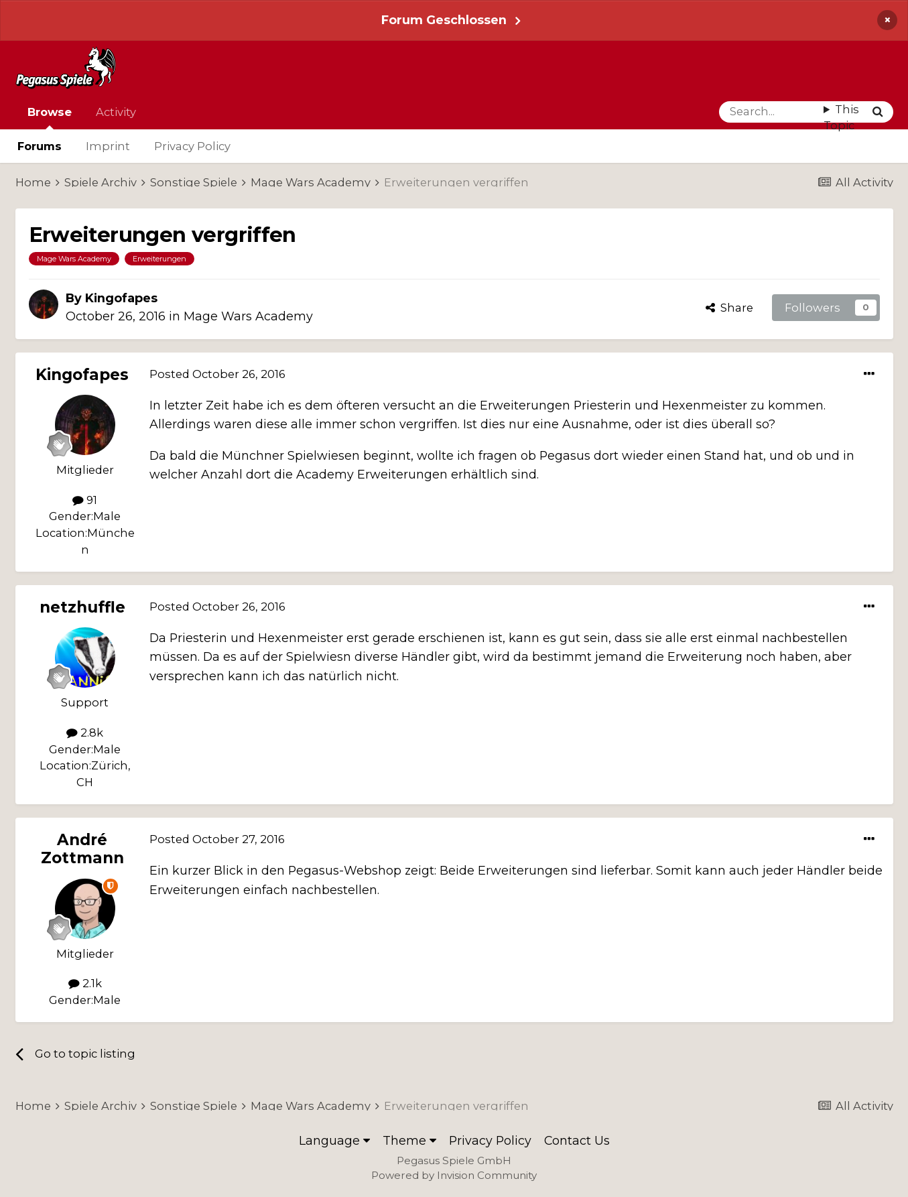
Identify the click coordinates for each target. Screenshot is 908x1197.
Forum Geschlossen (444, 20)
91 (84, 500)
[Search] (771, 112)
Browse (49, 117)
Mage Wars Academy (248, 316)
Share (729, 307)
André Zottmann (82, 848)
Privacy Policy (192, 146)
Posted (217, 374)
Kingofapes (121, 298)
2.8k (84, 732)
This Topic (841, 118)
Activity (116, 112)
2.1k (85, 983)
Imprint (108, 146)
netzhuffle (82, 607)
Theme (409, 1140)
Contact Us (577, 1140)
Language (334, 1140)
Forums (39, 146)
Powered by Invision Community (454, 1175)
